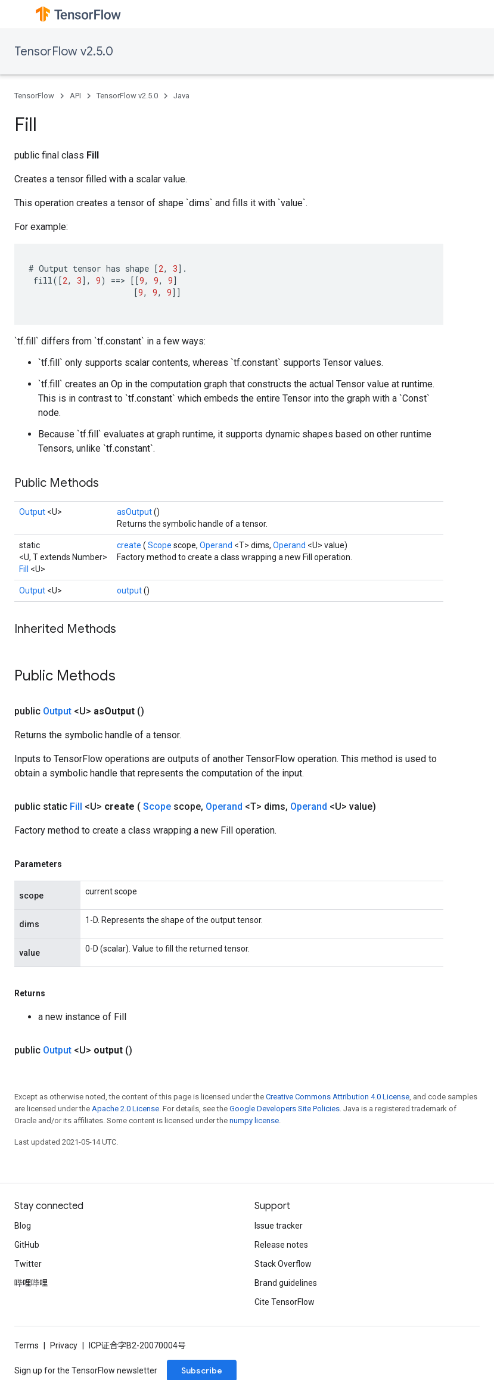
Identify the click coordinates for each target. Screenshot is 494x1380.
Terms (26, 1345)
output (130, 590)
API (75, 95)
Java (181, 95)
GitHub (26, 1245)
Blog (22, 1225)
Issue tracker (278, 1225)
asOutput (135, 512)
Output (33, 512)
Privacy (63, 1345)
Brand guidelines (285, 1283)
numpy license (254, 1120)
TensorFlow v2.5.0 (63, 51)
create (130, 545)
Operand (217, 545)
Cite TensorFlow (284, 1302)
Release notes (281, 1245)
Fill (24, 569)
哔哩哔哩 (31, 1283)
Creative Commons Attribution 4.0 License (337, 1096)
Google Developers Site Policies (284, 1108)
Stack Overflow (283, 1264)
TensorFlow (34, 95)
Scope (160, 545)
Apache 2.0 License (125, 1108)
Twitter (28, 1264)
